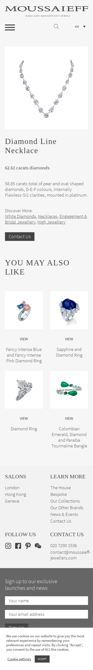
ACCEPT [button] (42, 659)
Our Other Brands (66, 507)
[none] (80, 26)
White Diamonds (20, 216)
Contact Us (20, 236)
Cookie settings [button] (19, 659)
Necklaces (48, 216)
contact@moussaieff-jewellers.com (70, 555)
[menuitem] (80, 26)
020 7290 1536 (63, 545)
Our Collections (65, 501)
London (12, 487)
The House (60, 487)
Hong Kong (15, 494)
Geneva (12, 501)
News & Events (64, 514)
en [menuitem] (77, 26)
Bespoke (58, 494)
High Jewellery (51, 222)
